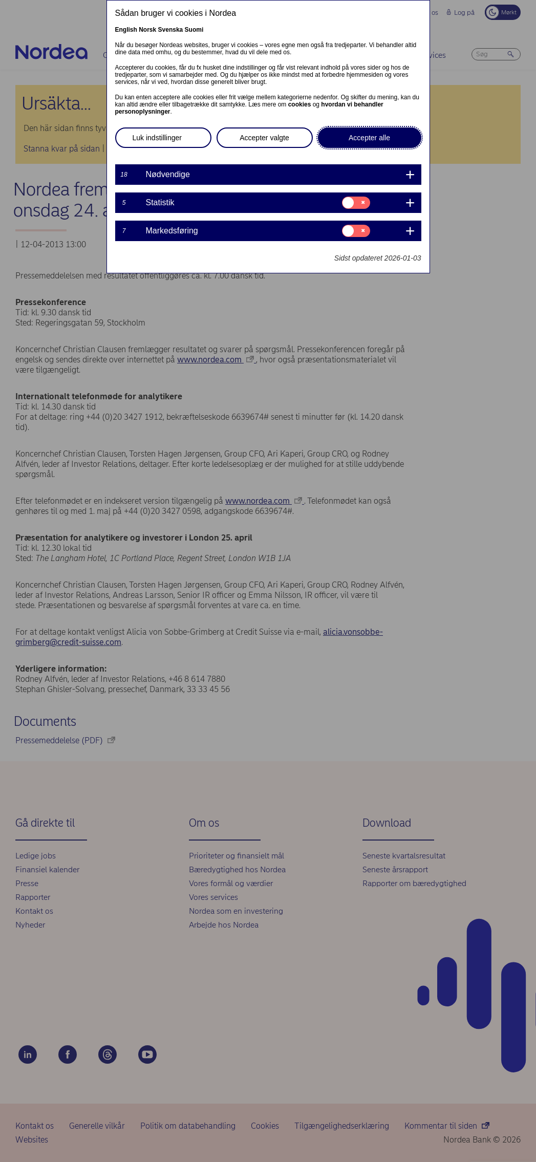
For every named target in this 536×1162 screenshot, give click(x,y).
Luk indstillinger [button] (157, 138)
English (126, 29)
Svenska (170, 29)
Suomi (194, 29)
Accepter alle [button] (369, 138)
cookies (299, 104)
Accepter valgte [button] (264, 138)
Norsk (147, 29)
